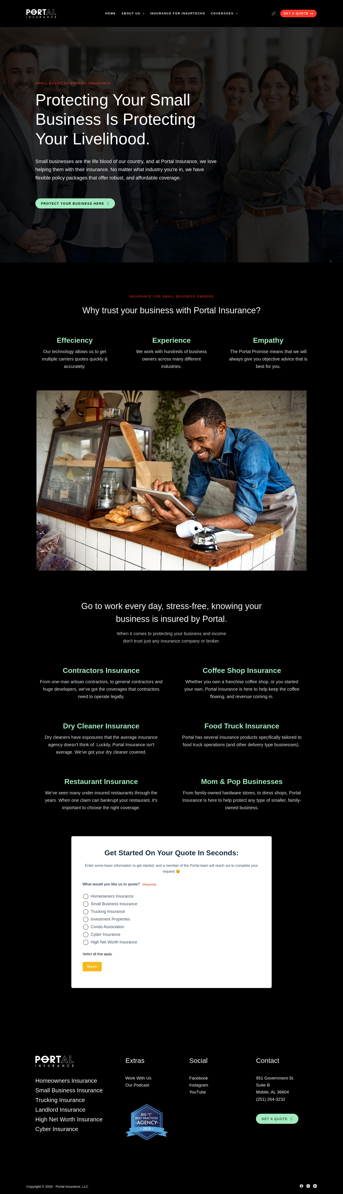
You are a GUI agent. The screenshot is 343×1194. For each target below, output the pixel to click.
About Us (134, 13)
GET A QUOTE (298, 13)
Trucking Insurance (108, 911)
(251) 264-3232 (270, 1098)
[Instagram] (308, 1185)
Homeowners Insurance (112, 896)
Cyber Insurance (105, 934)
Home (110, 13)
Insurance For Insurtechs (177, 13)
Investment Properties (110, 919)
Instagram (198, 1084)
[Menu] (274, 13)
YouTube (197, 1091)
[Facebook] (301, 1185)
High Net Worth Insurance (114, 942)
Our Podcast (137, 1084)
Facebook (198, 1077)
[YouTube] (315, 1185)
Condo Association (107, 927)
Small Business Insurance (114, 904)
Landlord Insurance (60, 1109)
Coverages (225, 13)
